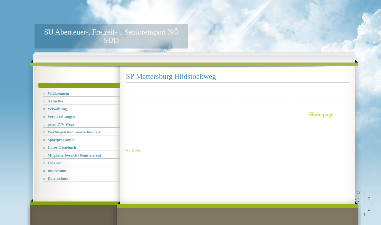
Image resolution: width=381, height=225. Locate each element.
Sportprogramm (61, 140)
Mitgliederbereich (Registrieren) (74, 155)
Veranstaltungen (61, 116)
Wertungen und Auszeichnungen (75, 132)
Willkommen (58, 93)
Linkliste (55, 163)
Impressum (57, 170)
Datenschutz (58, 178)
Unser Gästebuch (62, 147)
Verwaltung (57, 109)
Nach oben (134, 150)
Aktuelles (55, 101)
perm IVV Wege (61, 124)
